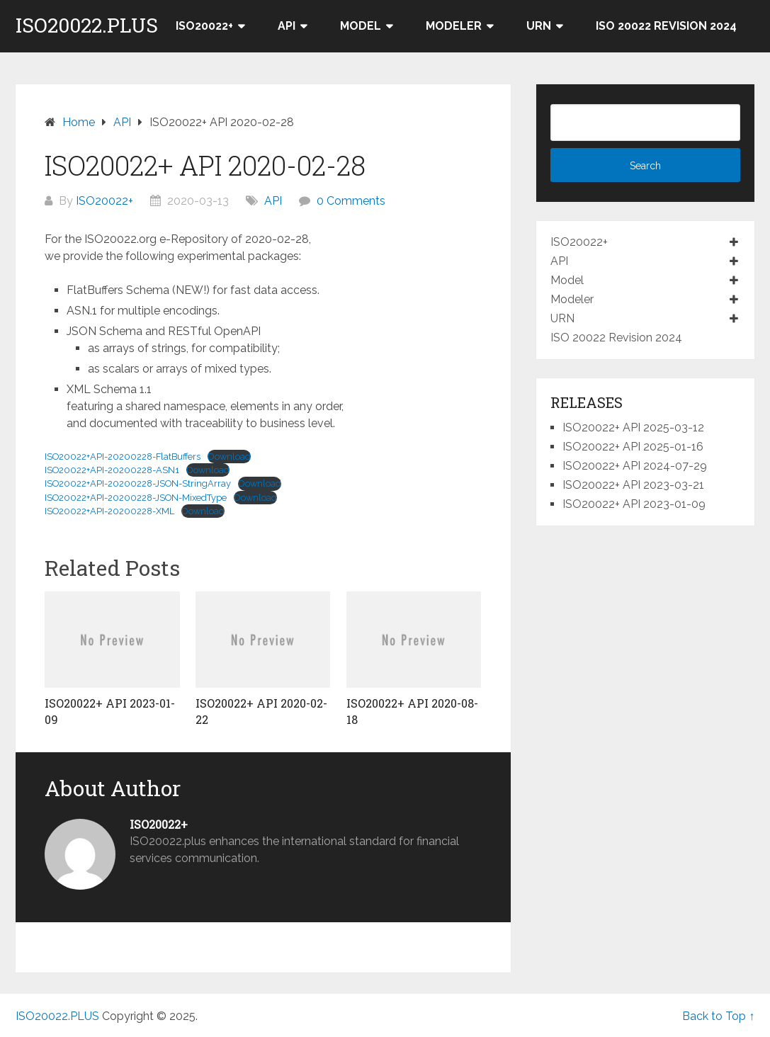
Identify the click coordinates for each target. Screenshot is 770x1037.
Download (229, 456)
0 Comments (351, 201)
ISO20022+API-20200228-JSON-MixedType (136, 497)
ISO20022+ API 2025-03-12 (633, 427)
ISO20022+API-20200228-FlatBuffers (122, 456)
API (286, 26)
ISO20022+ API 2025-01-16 (632, 446)
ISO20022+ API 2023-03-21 (633, 485)
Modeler (454, 26)
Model (360, 26)
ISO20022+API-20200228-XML (109, 511)
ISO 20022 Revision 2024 (666, 26)
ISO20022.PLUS (87, 25)
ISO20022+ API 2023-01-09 (634, 504)
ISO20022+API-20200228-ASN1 (112, 470)
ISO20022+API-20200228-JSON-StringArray (138, 483)
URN (538, 26)
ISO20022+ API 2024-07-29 (634, 465)
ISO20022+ (204, 26)
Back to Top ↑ (718, 1016)
